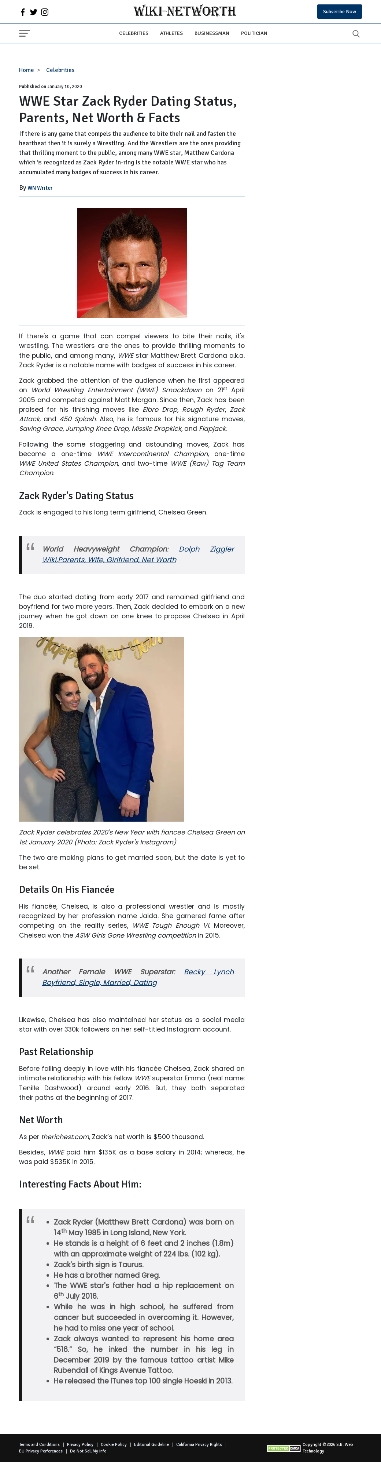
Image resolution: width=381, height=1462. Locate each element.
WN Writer (40, 188)
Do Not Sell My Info (88, 1451)
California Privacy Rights (199, 1444)
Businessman (212, 33)
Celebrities (133, 33)
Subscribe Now (339, 11)
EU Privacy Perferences (41, 1451)
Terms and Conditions (39, 1444)
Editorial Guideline (151, 1444)
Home (26, 70)
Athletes (171, 33)
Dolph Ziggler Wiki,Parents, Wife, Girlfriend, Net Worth (138, 554)
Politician (254, 33)
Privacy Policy (80, 1444)
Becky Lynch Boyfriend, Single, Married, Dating (138, 977)
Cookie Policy (114, 1444)
